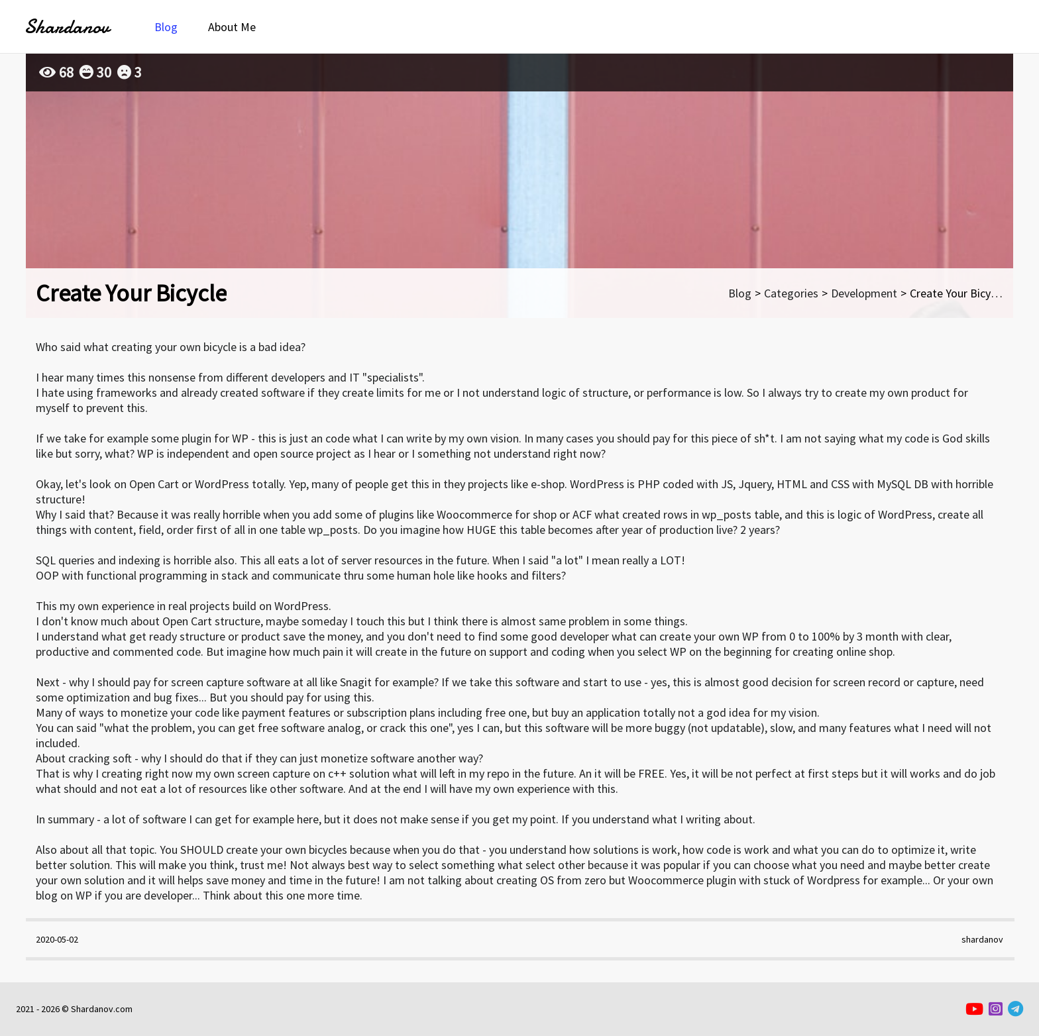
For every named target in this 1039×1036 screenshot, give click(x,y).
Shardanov (66, 26)
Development (864, 293)
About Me (232, 26)
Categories (791, 293)
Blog (166, 26)
